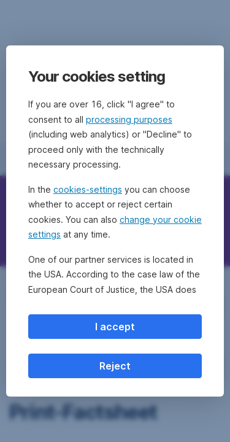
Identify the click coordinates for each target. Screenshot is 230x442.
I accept (115, 326)
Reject (115, 366)
